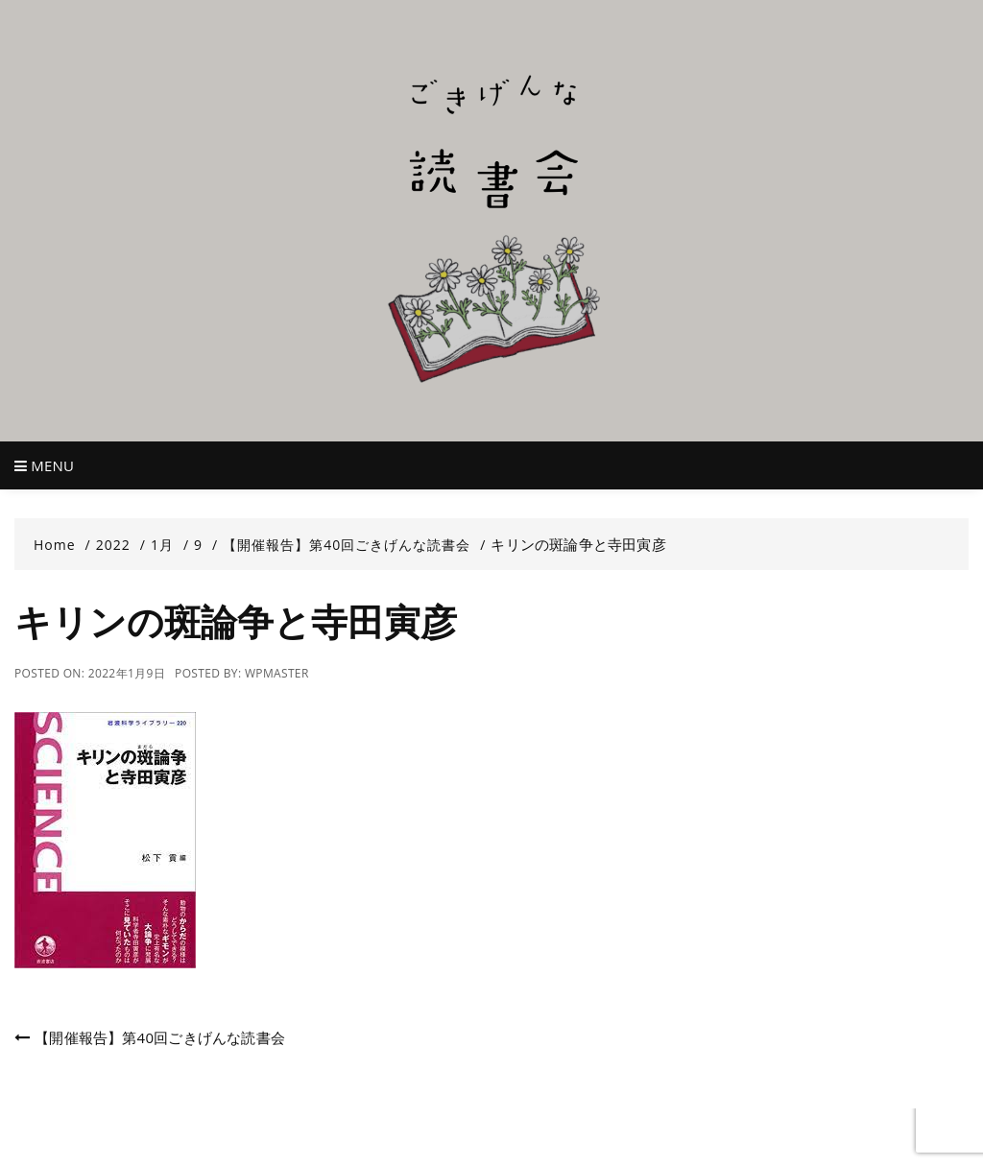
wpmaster (277, 673)
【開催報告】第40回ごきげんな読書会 (160, 1037)
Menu (44, 465)
